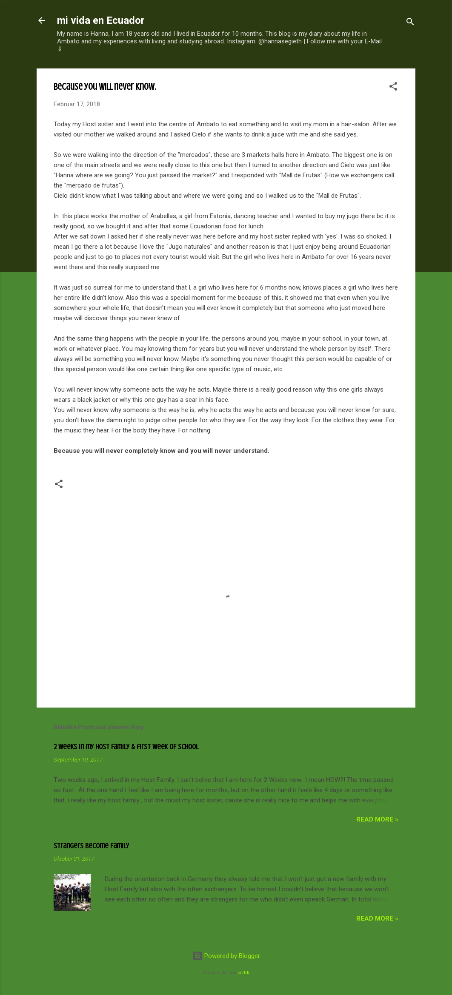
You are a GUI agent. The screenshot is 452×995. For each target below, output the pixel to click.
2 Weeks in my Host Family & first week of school (126, 746)
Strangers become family (91, 845)
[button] (393, 87)
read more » (377, 819)
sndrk (243, 972)
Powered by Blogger (226, 956)
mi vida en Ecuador (101, 20)
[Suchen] (410, 23)
